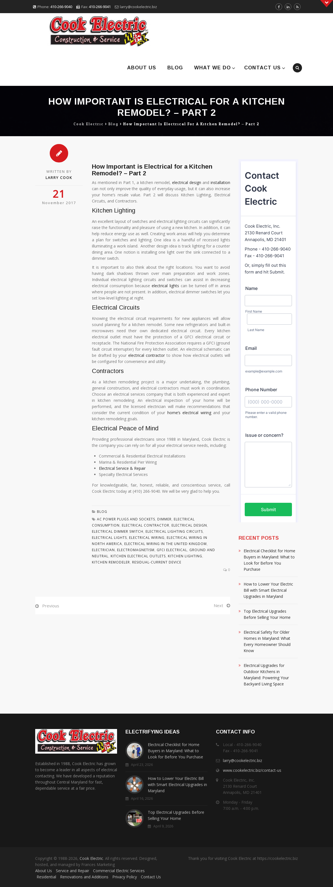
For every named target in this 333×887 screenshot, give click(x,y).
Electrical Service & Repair (122, 468)
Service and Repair (72, 870)
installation (220, 182)
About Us (141, 67)
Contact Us (262, 67)
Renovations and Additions (84, 876)
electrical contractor (146, 355)
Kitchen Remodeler (111, 562)
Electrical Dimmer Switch (117, 531)
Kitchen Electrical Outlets (138, 556)
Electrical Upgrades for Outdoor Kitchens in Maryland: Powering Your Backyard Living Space (266, 675)
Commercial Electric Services (119, 870)
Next (218, 605)
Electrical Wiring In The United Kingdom (165, 543)
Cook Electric (91, 858)
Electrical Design (189, 525)
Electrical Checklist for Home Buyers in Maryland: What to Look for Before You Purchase (269, 560)
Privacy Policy (124, 876)
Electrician (103, 550)
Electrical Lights (109, 537)
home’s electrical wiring (189, 412)
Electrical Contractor (145, 525)
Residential (46, 876)
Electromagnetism (135, 550)
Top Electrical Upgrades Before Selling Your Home (267, 614)
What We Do (212, 67)
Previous (50, 605)
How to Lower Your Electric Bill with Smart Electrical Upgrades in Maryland (268, 590)
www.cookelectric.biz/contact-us (252, 770)
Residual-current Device (156, 562)
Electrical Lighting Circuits (174, 531)
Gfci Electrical (172, 550)
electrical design (186, 182)
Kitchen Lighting (185, 556)
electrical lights (165, 285)
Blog (175, 67)
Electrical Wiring (147, 537)
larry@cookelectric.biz (138, 6)
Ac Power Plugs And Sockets (126, 519)
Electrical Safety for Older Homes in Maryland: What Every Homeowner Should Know (267, 641)
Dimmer (164, 519)
